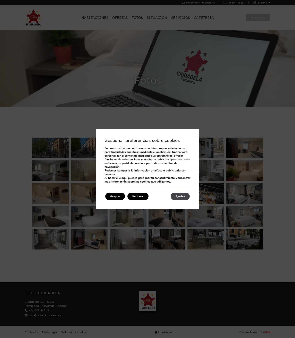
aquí (124, 177)
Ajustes (179, 196)
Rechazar (142, 196)
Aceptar (116, 196)
